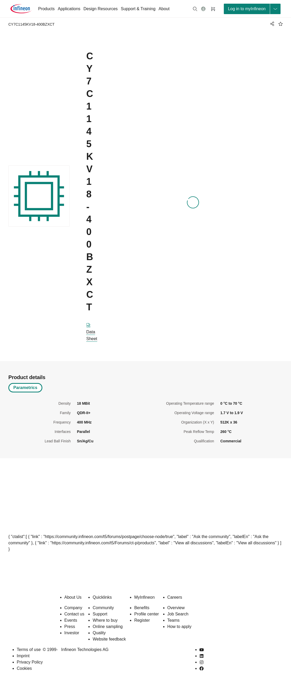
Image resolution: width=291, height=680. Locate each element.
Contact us (74, 614)
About (164, 9)
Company (73, 607)
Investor (71, 633)
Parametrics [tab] (25, 387)
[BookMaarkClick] (280, 23)
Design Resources (100, 9)
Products (46, 9)
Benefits (141, 607)
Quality (99, 633)
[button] (203, 9)
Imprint (23, 656)
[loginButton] (252, 9)
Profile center (146, 614)
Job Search (178, 614)
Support (100, 614)
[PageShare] (271, 23)
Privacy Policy (30, 662)
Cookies (24, 668)
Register (142, 620)
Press (69, 626)
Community (103, 607)
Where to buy (105, 620)
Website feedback (109, 639)
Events (70, 620)
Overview (176, 607)
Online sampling (108, 626)
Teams (173, 620)
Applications (69, 9)
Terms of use (29, 649)
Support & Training (138, 9)
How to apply (179, 626)
